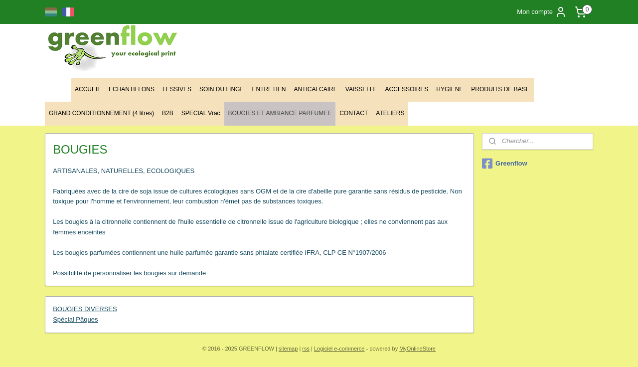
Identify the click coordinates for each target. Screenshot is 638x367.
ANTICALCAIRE (315, 89)
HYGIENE (449, 89)
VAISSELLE (361, 89)
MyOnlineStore (417, 349)
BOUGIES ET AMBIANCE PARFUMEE (280, 113)
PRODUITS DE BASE (500, 89)
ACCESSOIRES (407, 89)
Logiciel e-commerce (339, 349)
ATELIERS (390, 113)
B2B (167, 113)
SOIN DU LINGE (221, 89)
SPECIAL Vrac (200, 113)
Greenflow (504, 164)
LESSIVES (176, 89)
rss (306, 349)
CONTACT (353, 113)
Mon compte (542, 12)
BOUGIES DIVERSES (85, 309)
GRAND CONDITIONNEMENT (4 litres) (101, 113)
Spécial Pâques (75, 319)
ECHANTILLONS (132, 89)
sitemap (288, 349)
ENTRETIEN (269, 89)
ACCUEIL (88, 89)
